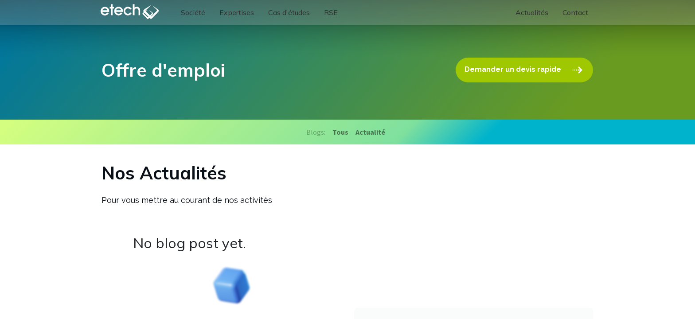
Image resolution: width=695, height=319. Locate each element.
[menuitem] (195, 12)
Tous (340, 132)
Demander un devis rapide (525, 70)
